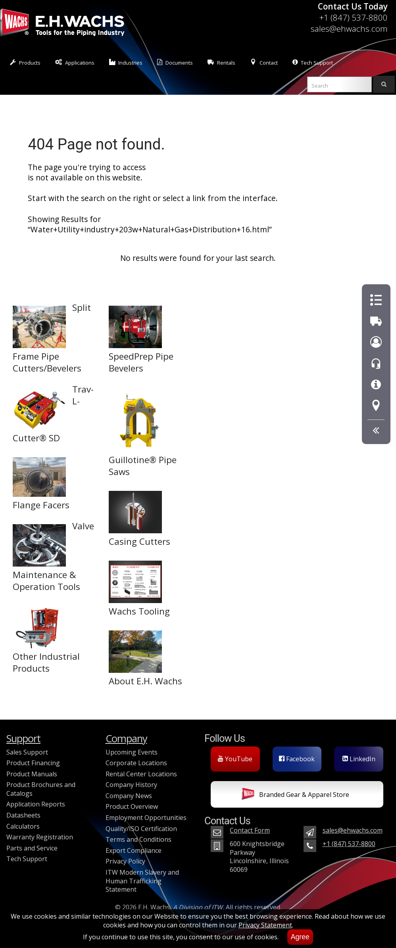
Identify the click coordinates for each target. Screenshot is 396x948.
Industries (126, 62)
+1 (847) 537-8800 (353, 17)
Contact (264, 62)
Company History (131, 784)
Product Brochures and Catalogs (40, 789)
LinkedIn (358, 759)
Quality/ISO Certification (141, 828)
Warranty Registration (39, 837)
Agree (300, 937)
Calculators (23, 826)
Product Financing (33, 762)
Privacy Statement (265, 925)
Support (23, 738)
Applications (74, 62)
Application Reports (35, 804)
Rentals (221, 62)
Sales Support (27, 752)
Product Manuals (31, 774)
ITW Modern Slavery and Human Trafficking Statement (142, 881)
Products (25, 62)
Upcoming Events (132, 752)
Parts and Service (32, 848)
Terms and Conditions (138, 839)
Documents (175, 62)
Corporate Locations (136, 762)
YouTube (235, 759)
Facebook (297, 759)
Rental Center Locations (141, 774)
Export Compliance (133, 850)
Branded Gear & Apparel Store (295, 795)
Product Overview (132, 806)
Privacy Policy (125, 861)
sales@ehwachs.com (349, 28)
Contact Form (250, 830)
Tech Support (312, 62)
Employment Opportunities (146, 817)
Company (126, 738)
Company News (129, 795)
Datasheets (23, 815)
